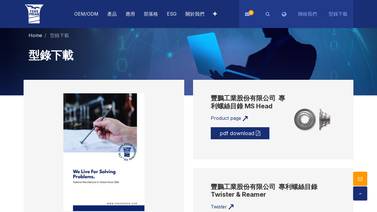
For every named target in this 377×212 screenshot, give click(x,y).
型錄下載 (338, 14)
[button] (215, 14)
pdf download (240, 133)
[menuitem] (130, 14)
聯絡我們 (307, 14)
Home (35, 35)
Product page (229, 118)
